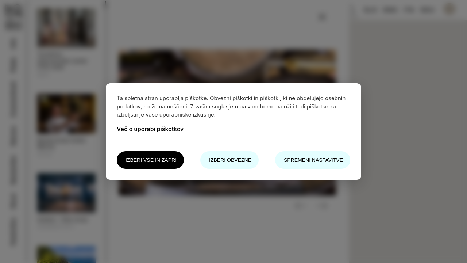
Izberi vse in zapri (151, 160)
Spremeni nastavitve (313, 160)
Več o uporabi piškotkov (150, 129)
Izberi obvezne (230, 160)
